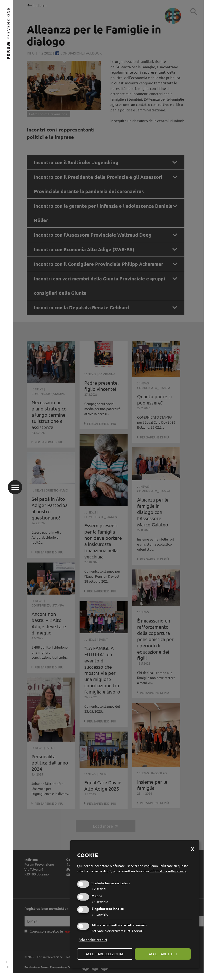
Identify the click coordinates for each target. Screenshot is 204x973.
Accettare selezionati (105, 954)
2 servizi (98, 888)
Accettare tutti (163, 954)
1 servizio (99, 901)
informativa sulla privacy (168, 871)
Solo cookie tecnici (93, 939)
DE (8, 962)
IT (8, 967)
